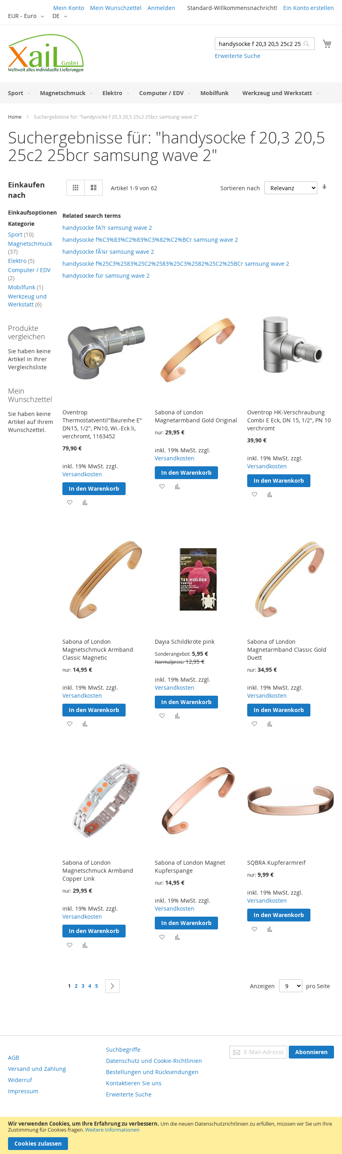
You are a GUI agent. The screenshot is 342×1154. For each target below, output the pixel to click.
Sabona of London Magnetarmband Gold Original (196, 416)
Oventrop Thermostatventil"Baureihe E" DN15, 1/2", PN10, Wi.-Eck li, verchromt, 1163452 (102, 424)
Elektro (21, 261)
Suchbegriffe (123, 1049)
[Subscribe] (311, 1052)
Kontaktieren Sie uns (134, 1083)
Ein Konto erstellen (308, 8)
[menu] (171, 92)
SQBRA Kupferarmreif (276, 862)
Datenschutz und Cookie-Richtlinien (154, 1060)
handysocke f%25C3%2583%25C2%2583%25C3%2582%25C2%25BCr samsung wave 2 (175, 263)
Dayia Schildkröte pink (184, 641)
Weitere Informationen (112, 1129)
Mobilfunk (25, 287)
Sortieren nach (240, 188)
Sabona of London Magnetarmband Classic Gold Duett (286, 649)
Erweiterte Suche (237, 56)
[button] (27, 16)
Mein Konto (68, 8)
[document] (171, 1135)
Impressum (23, 1091)
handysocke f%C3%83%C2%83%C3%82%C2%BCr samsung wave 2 (150, 239)
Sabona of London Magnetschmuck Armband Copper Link (97, 870)
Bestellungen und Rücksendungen (152, 1072)
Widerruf (20, 1080)
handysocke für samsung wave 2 (106, 275)
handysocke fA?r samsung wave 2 (107, 227)
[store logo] (46, 53)
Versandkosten (82, 474)
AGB (13, 1057)
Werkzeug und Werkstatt (27, 300)
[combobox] (265, 43)
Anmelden (161, 8)
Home (15, 116)
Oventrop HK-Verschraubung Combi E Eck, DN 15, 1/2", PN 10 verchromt (289, 420)
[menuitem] (17, 92)
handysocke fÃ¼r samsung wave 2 (108, 251)
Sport (21, 234)
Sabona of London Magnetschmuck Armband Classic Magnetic (97, 649)
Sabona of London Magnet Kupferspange (190, 866)
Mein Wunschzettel (116, 8)
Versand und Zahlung (37, 1068)
